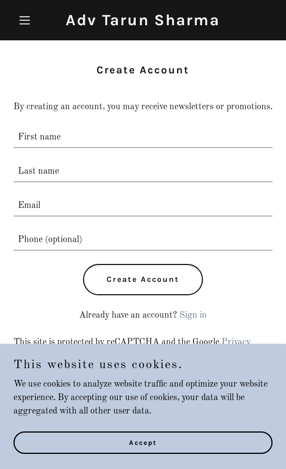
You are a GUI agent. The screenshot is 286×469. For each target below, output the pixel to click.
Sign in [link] (193, 315)
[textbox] (143, 137)
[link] (143, 22)
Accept (143, 442)
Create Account (143, 279)
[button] (32, 20)
